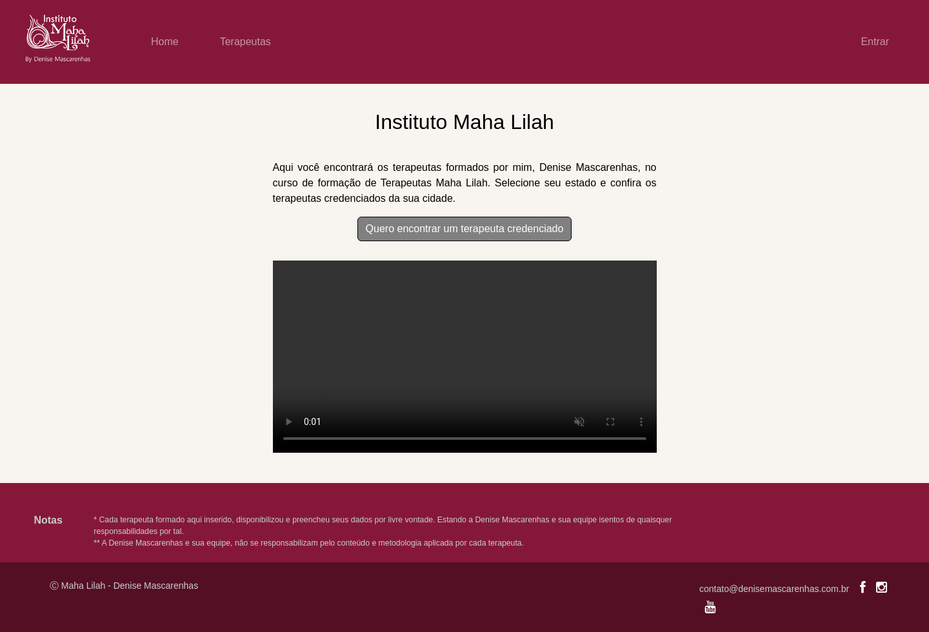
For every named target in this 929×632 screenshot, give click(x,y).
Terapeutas (245, 41)
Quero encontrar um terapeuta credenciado (465, 228)
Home (165, 41)
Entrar (875, 41)
